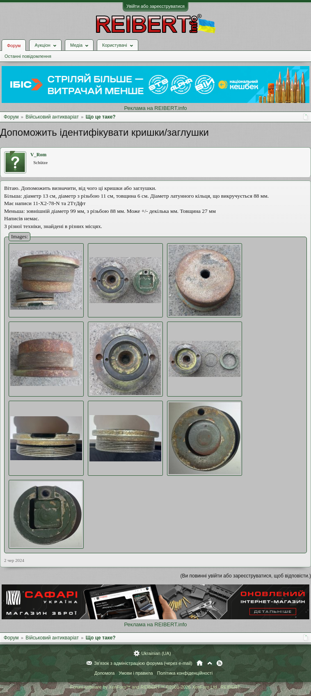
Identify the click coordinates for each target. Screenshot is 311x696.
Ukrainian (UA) (156, 653)
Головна (200, 663)
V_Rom (38, 154)
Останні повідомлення (28, 56)
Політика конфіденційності (185, 673)
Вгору (210, 663)
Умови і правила (136, 673)
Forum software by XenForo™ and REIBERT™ (155, 687)
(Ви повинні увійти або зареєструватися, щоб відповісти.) (246, 576)
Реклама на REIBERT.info (155, 108)
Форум (14, 45)
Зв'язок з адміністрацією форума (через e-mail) (143, 663)
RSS (219, 663)
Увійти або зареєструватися (155, 6)
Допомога (104, 673)
